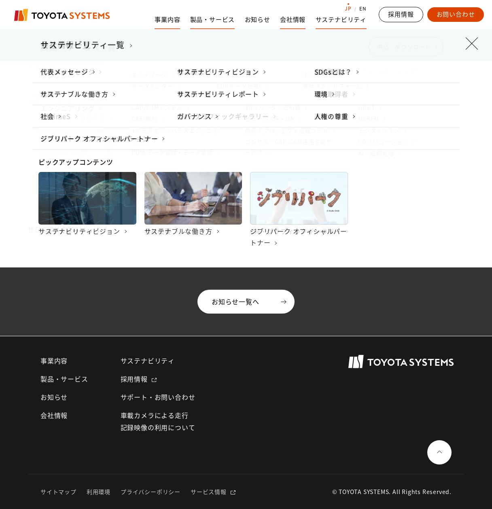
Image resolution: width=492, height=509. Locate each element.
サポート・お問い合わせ (158, 397)
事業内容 (54, 360)
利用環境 (98, 492)
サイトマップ (58, 492)
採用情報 (134, 379)
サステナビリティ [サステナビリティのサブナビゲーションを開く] (341, 19)
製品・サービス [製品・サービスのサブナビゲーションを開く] (212, 19)
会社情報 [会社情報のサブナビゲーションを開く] (292, 19)
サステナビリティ (148, 360)
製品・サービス (64, 379)
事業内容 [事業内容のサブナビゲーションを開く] (167, 19)
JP (348, 8)
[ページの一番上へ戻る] (439, 452)
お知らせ (257, 19)
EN (363, 8)
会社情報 (54, 415)
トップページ (273, 34)
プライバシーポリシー (150, 492)
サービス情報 (209, 492)
